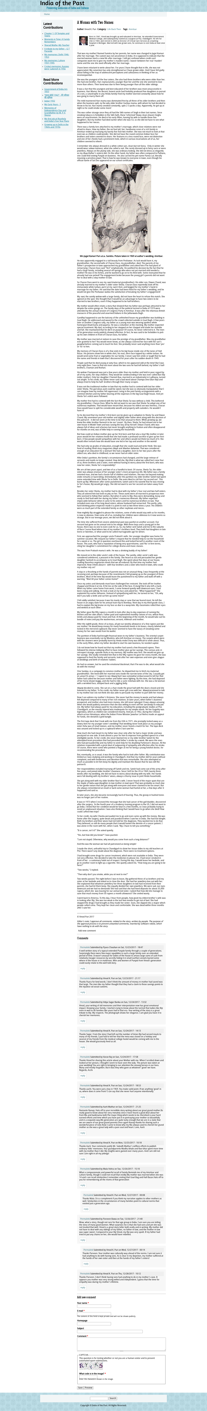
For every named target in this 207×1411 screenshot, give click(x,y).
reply (82, 969)
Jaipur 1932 (49, 101)
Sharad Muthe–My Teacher (56, 45)
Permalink (85, 947)
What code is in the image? (92, 1374)
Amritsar (133, 29)
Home (47, 14)
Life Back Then (114, 29)
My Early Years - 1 (52, 105)
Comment (82, 1336)
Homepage (82, 1321)
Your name (83, 1303)
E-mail (81, 1311)
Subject (80, 1329)
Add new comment (87, 931)
